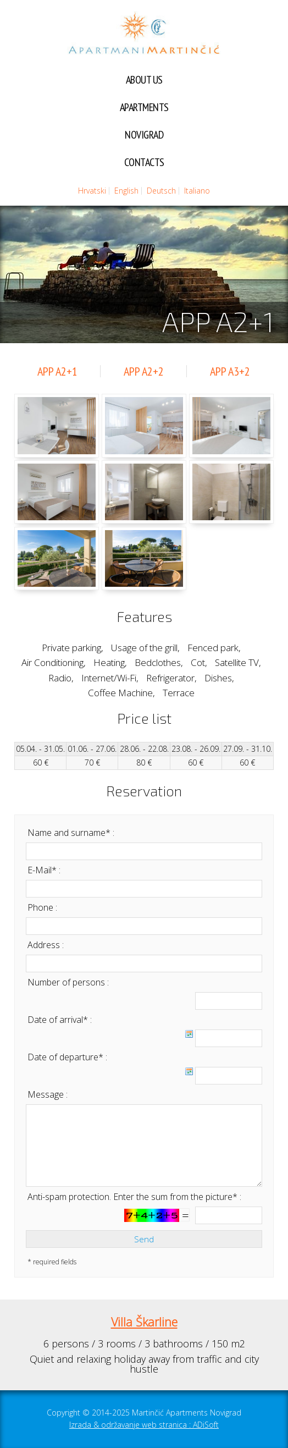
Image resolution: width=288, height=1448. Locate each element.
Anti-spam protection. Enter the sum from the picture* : (134, 1197)
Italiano (197, 190)
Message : (47, 1094)
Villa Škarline (144, 1322)
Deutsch (161, 190)
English (126, 190)
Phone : (42, 907)
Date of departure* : (67, 1057)
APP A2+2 (144, 371)
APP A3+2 (230, 371)
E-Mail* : (43, 870)
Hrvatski (92, 190)
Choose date (189, 1033)
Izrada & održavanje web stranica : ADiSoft (144, 1424)
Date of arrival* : (59, 1020)
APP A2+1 (57, 371)
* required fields (51, 1262)
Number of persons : (68, 982)
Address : (45, 945)
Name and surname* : (70, 833)
